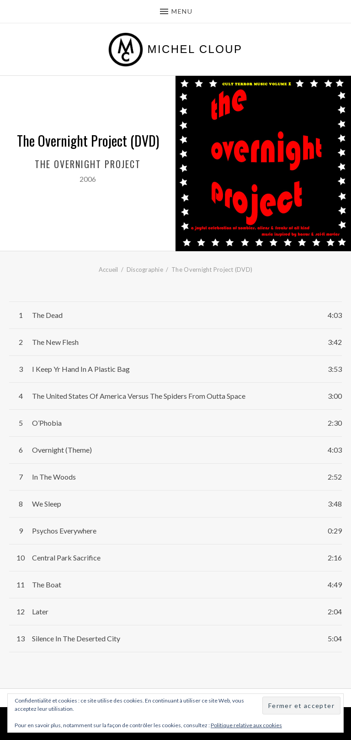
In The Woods (54, 476)
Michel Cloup (195, 49)
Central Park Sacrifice (66, 557)
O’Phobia (47, 422)
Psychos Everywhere (64, 530)
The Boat (46, 584)
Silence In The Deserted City (76, 638)
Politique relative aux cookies (246, 725)
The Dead (47, 315)
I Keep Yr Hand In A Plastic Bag (81, 369)
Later (40, 611)
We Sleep (46, 503)
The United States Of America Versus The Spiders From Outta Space (138, 395)
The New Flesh (55, 342)
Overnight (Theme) (62, 449)
